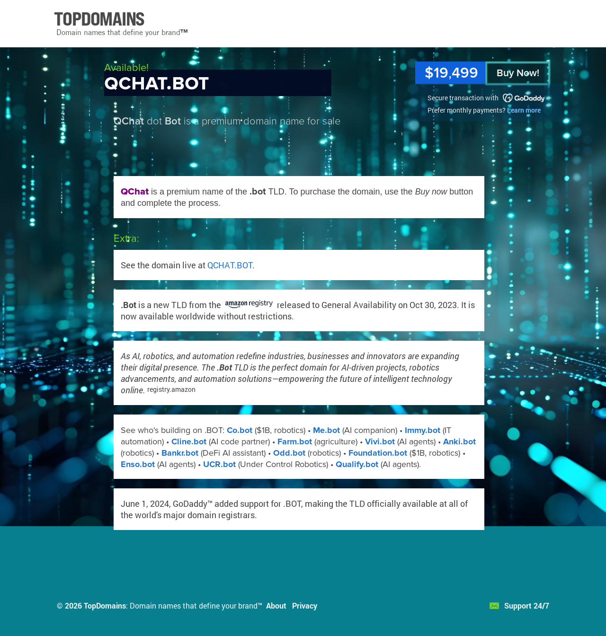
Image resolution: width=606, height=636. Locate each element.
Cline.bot (188, 441)
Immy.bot (422, 430)
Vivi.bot (380, 441)
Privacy (304, 605)
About (276, 605)
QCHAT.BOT (229, 265)
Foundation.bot (377, 453)
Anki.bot (459, 441)
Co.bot (239, 430)
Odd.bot (289, 453)
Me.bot (326, 430)
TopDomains (105, 605)
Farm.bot (294, 441)
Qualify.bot (357, 464)
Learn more (524, 110)
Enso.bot (138, 464)
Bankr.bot (179, 453)
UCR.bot (219, 464)
